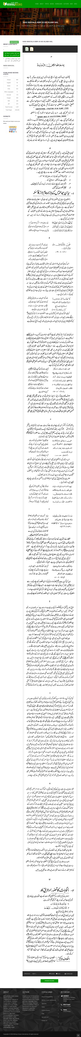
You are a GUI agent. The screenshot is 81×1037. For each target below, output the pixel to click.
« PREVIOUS (27, 973)
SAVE (58, 973)
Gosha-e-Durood (46, 1010)
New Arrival (8, 65)
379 (17, 104)
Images (9, 98)
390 (17, 98)
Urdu (75, 4)
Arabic (9, 85)
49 (17, 85)
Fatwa (43, 1007)
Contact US (44, 1020)
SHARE (52, 973)
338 (17, 101)
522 (17, 88)
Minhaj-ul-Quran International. (21, 1034)
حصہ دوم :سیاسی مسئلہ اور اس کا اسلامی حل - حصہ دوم (12, 59)
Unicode (9, 95)
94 (17, 82)
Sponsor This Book (49, 980)
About (42, 4)
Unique (9, 79)
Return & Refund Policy (47, 996)
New (71, 4)
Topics (47, 4)
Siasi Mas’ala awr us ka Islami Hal (30, 25)
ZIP (9, 104)
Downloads (58, 4)
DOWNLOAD (68, 973)
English (9, 82)
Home (37, 4)
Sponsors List (45, 1017)
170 (17, 95)
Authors (66, 4)
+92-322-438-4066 (67, 1006)
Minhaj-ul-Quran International (49, 1000)
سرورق (18, 50)
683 (17, 79)
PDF (9, 101)
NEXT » (34, 973)
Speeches (44, 1003)
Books (52, 4)
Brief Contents (14, 42)
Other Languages (8, 92)
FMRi (43, 1013)
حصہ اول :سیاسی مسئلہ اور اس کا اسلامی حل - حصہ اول (11, 54)
